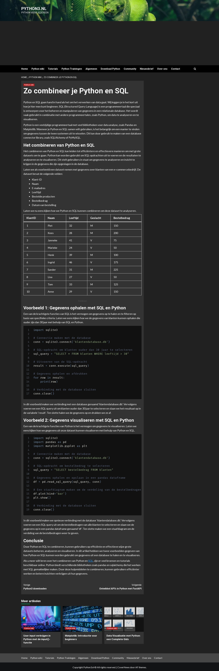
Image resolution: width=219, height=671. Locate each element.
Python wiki (38, 67)
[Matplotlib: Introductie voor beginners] (82, 618)
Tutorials (53, 67)
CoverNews (124, 666)
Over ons (162, 67)
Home (24, 67)
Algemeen (91, 67)
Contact (175, 67)
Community (130, 67)
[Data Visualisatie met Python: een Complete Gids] (124, 618)
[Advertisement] (109, 42)
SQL (90, 559)
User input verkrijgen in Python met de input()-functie (37, 638)
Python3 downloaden (52, 585)
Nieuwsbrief (146, 67)
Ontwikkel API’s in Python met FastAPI (112, 585)
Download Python (110, 67)
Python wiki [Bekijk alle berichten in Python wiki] (29, 84)
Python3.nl (30, 8)
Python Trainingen (72, 67)
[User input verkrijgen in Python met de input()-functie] (41, 618)
